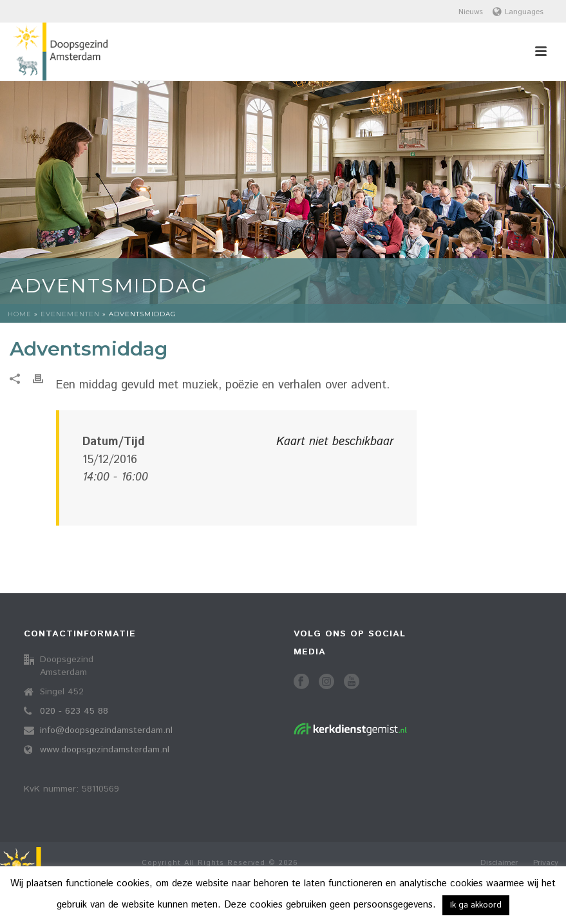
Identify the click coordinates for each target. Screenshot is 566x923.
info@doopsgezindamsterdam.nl (106, 730)
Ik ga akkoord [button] (476, 905)
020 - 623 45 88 (74, 711)
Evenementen (70, 314)
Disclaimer (499, 863)
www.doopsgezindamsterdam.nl (104, 750)
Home (20, 314)
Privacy (545, 863)
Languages (518, 11)
